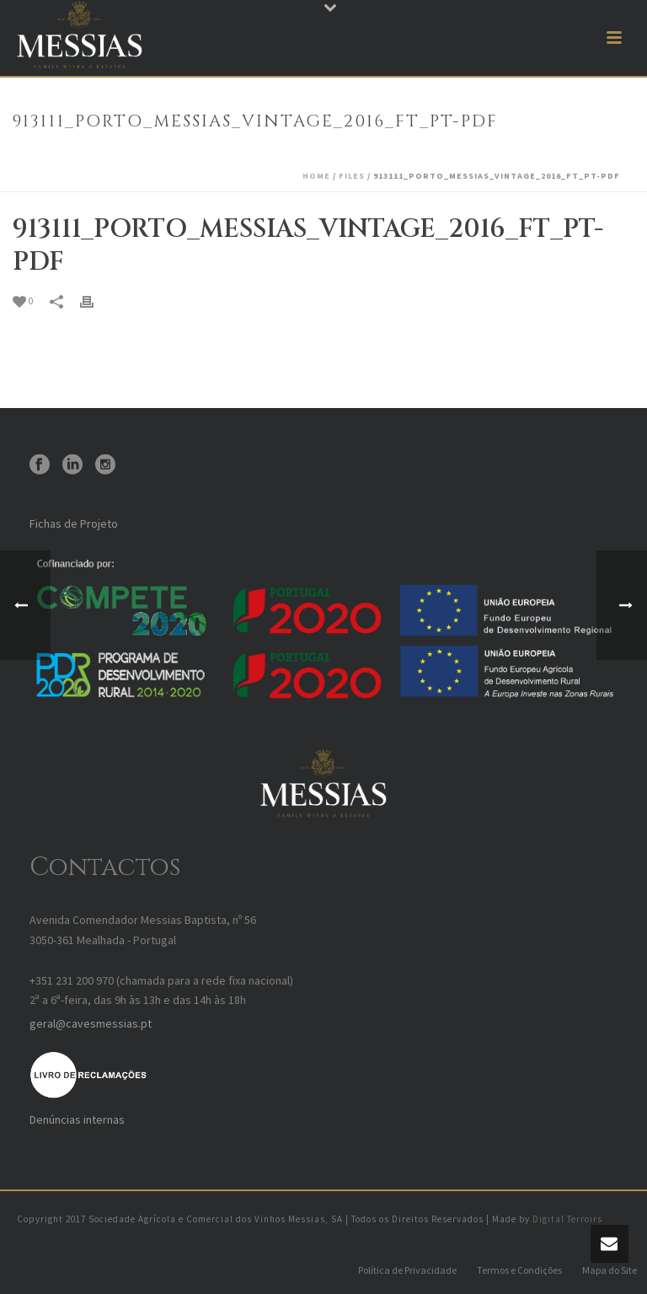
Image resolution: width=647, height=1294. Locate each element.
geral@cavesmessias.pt (90, 1023)
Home (316, 175)
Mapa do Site (609, 1270)
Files (352, 175)
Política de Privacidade (407, 1270)
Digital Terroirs (567, 1219)
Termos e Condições (519, 1270)
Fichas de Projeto (73, 523)
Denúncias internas (77, 1119)
